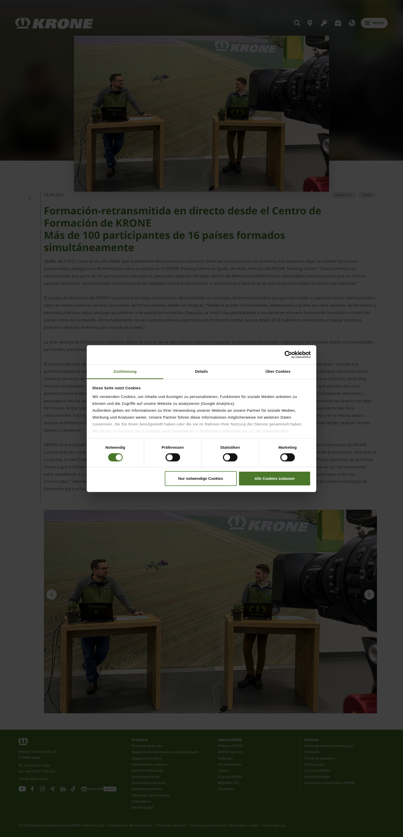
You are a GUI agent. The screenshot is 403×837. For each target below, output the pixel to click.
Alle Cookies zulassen (275, 478)
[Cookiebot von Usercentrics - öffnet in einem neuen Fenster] (288, 354)
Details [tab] (201, 371)
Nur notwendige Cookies (200, 478)
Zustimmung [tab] (125, 371)
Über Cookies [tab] (278, 371)
